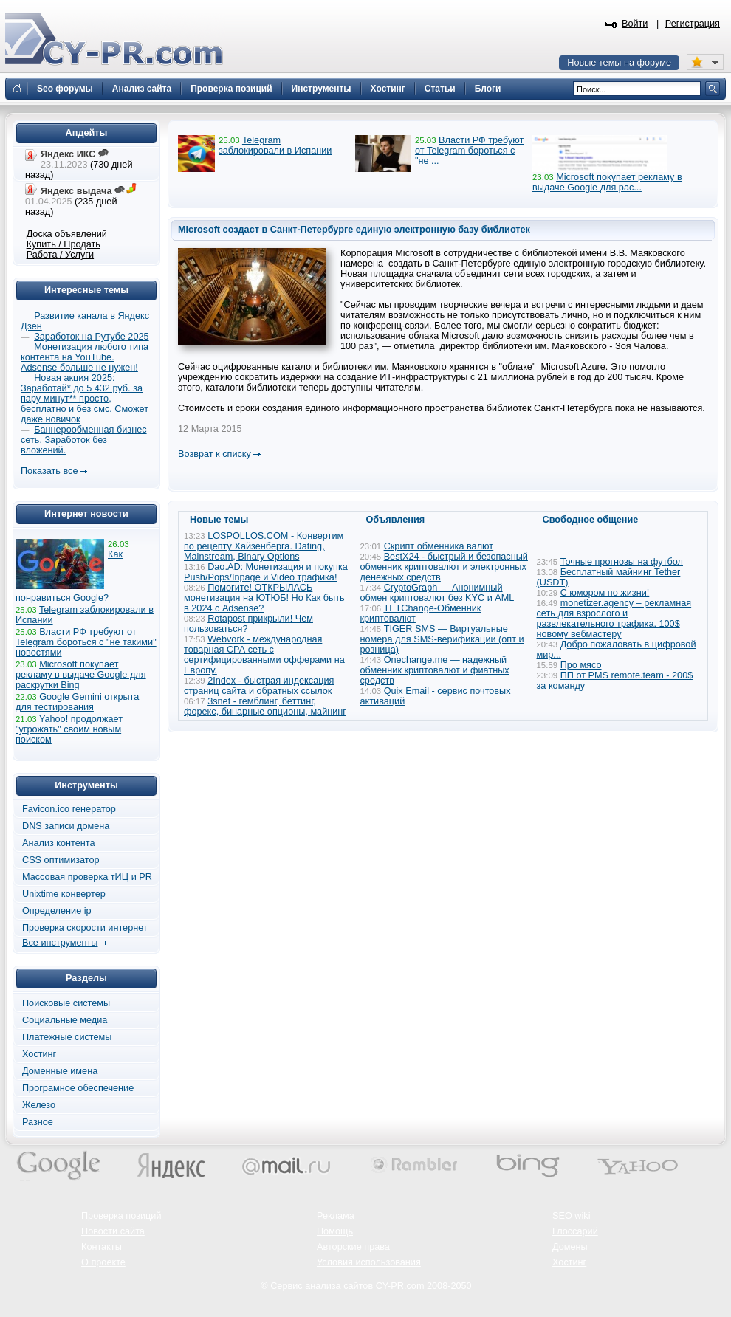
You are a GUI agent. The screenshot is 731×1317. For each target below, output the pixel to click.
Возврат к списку (214, 454)
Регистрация (692, 23)
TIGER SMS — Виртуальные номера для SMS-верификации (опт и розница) (442, 639)
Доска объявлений (67, 234)
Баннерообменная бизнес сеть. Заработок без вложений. (84, 439)
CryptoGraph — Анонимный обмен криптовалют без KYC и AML (437, 592)
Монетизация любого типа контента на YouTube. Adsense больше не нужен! (84, 357)
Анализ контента (58, 843)
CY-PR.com (400, 1286)
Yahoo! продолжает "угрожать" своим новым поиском (69, 729)
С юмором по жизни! (605, 593)
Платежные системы (66, 1037)
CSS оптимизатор (61, 860)
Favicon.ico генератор (69, 809)
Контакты (101, 1247)
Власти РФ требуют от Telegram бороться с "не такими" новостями (86, 642)
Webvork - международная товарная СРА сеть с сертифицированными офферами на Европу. (264, 654)
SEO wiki (571, 1216)
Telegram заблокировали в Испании (275, 145)
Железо (38, 1105)
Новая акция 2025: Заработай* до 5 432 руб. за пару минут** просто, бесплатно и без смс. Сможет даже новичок (84, 398)
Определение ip (57, 911)
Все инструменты (59, 943)
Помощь (335, 1231)
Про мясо (581, 665)
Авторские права (353, 1247)
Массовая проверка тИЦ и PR (87, 877)
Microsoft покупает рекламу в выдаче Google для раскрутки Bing (81, 674)
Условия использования (369, 1262)
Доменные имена (59, 1071)
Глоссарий (575, 1231)
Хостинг (39, 1054)
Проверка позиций (121, 1216)
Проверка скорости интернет (85, 928)
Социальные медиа (64, 1020)
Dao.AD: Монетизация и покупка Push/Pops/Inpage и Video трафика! (266, 572)
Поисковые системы (66, 1003)
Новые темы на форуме (619, 63)
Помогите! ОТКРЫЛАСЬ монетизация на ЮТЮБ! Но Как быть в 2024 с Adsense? (264, 597)
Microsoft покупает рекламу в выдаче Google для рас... (607, 182)
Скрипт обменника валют (439, 546)
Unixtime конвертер (64, 894)
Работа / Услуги (60, 255)
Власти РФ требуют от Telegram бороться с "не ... (469, 150)
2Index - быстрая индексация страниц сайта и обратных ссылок (259, 685)
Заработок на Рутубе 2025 (91, 336)
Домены (570, 1247)
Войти (635, 23)
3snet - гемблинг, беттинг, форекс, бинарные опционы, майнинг (265, 706)
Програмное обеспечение (78, 1088)
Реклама (335, 1216)
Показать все (49, 471)
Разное (37, 1122)
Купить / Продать (63, 244)
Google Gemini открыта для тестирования (77, 702)
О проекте (103, 1262)
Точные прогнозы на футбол (621, 562)
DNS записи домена (65, 826)
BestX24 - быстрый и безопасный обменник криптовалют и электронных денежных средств (444, 566)
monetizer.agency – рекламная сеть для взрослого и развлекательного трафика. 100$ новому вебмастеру (614, 618)
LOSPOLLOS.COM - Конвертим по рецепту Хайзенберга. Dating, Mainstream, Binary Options (263, 546)
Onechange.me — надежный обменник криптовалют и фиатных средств (434, 670)
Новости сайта (113, 1231)
